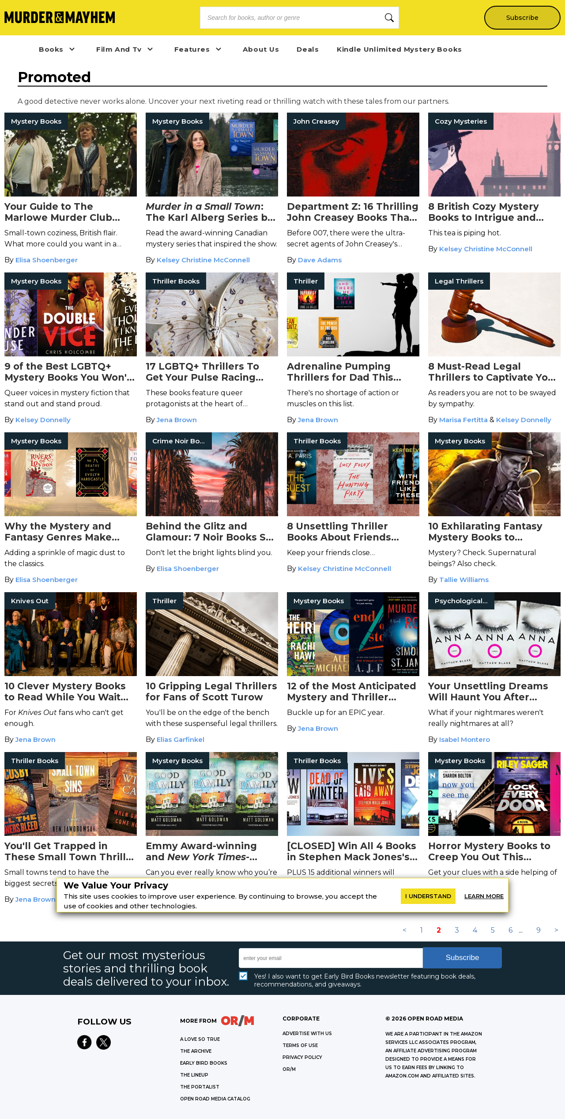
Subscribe (522, 18)
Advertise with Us (307, 1033)
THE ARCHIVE (195, 1051)
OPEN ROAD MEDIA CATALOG (215, 1099)
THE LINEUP (194, 1075)
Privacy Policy (302, 1057)
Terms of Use (300, 1045)
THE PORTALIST (199, 1087)
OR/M (289, 1069)
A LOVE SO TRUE (200, 1039)
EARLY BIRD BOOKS (203, 1063)
